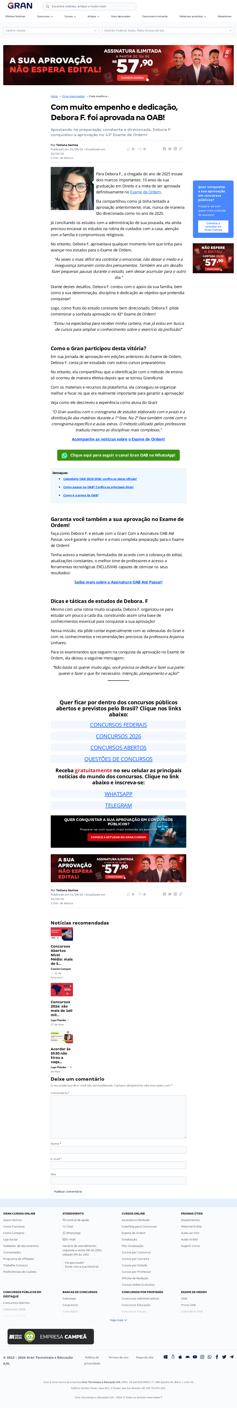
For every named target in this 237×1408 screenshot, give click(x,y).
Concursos (45, 16)
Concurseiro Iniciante (155, 16)
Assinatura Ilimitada (136, 1220)
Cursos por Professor (136, 1271)
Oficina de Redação (135, 1278)
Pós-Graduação (133, 1246)
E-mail (56, 1159)
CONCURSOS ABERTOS (118, 747)
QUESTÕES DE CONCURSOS (118, 759)
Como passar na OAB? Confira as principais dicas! (98, 487)
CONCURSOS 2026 (118, 736)
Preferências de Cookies (20, 1271)
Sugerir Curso (190, 1246)
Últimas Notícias (15, 16)
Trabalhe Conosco (15, 1265)
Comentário (60, 1093)
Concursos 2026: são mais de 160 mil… (61, 1008)
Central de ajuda (76, 1220)
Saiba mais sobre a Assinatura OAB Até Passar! (118, 582)
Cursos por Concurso (136, 1252)
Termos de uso (118, 1357)
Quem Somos (12, 1220)
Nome (56, 1143)
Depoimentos (190, 1220)
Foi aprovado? (82, 1264)
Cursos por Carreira (135, 1258)
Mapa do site (144, 1357)
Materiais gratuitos (193, 16)
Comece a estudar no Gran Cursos (118, 837)
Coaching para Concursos (139, 1226)
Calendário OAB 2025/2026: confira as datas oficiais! (100, 479)
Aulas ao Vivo (190, 1233)
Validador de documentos (21, 1246)
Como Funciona (14, 1226)
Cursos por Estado (134, 1265)
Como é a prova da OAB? (81, 495)
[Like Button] (132, 149)
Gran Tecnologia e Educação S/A (101, 1382)
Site (53, 1174)
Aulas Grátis (189, 1239)
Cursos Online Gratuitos (138, 1284)
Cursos (70, 16)
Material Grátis (191, 1226)
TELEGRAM (118, 805)
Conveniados (12, 1252)
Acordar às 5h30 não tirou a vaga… (61, 1055)
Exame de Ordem (145, 192)
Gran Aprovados (120, 16)
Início (54, 96)
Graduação (129, 1239)
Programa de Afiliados (18, 1258)
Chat (68, 1226)
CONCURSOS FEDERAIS (118, 724)
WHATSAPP (119, 793)
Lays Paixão (58, 1020)
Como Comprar (14, 1233)
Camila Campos (61, 969)
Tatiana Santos (67, 145)
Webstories (225, 16)
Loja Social (10, 1239)
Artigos (94, 16)
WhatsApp (72, 1233)
